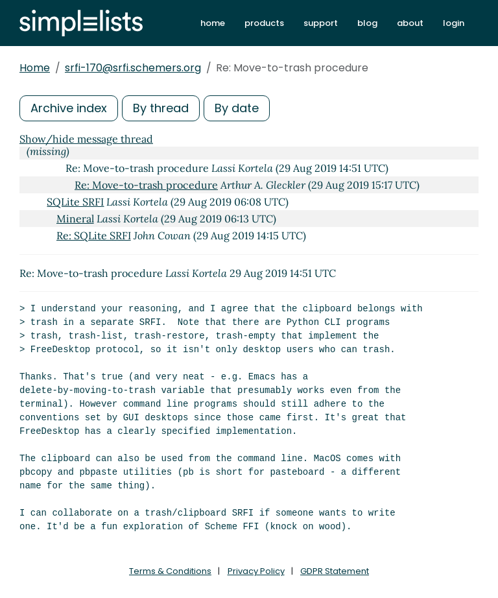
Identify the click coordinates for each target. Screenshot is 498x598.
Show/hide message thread (86, 138)
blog (367, 23)
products (264, 23)
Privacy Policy (256, 571)
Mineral (75, 218)
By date (237, 108)
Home (34, 67)
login (453, 23)
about (410, 23)
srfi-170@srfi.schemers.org (133, 67)
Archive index (68, 108)
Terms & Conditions (170, 571)
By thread (161, 108)
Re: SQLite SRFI (93, 235)
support (320, 23)
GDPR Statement (334, 571)
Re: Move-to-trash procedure (146, 184)
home (212, 23)
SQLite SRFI (75, 201)
